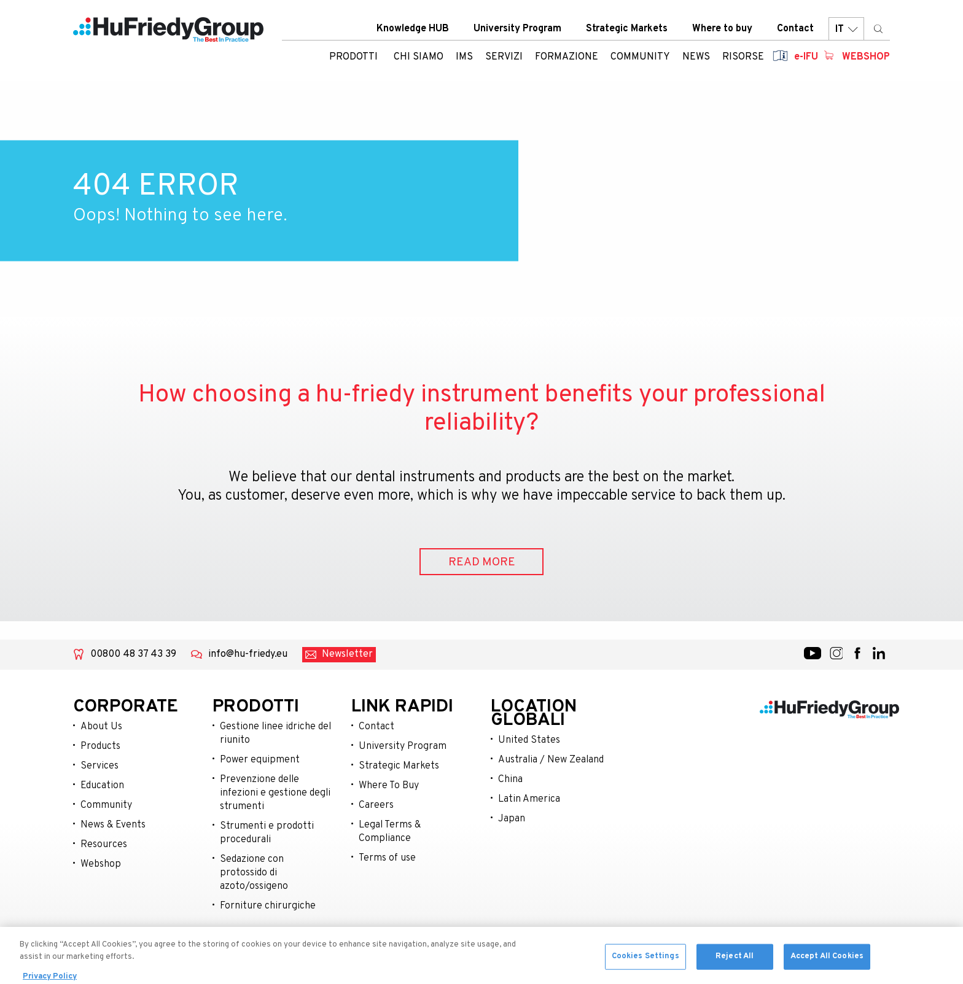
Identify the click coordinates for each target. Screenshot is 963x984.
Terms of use (387, 858)
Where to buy (722, 30)
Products (100, 746)
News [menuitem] (696, 58)
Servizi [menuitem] (504, 58)
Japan (511, 819)
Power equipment (260, 760)
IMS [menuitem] (464, 58)
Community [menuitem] (640, 58)
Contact (795, 30)
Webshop (866, 58)
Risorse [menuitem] (743, 58)
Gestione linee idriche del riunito (275, 733)
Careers (376, 805)
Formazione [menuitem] (566, 58)
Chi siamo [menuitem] (418, 58)
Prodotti (353, 58)
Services (99, 766)
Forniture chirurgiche (268, 906)
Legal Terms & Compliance (390, 832)
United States (529, 740)
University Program (517, 30)
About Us (101, 727)
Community (106, 805)
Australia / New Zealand (551, 760)
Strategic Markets (627, 30)
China (510, 779)
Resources (103, 845)
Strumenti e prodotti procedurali (267, 833)
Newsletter (347, 654)
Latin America (529, 799)
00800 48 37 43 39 (133, 654)
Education (102, 786)
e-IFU (806, 58)
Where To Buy (389, 786)
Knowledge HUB (412, 30)
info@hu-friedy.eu (247, 654)
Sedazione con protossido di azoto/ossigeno (254, 873)
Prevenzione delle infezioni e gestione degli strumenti (275, 793)
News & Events (113, 825)
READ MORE (481, 562)
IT (846, 30)
